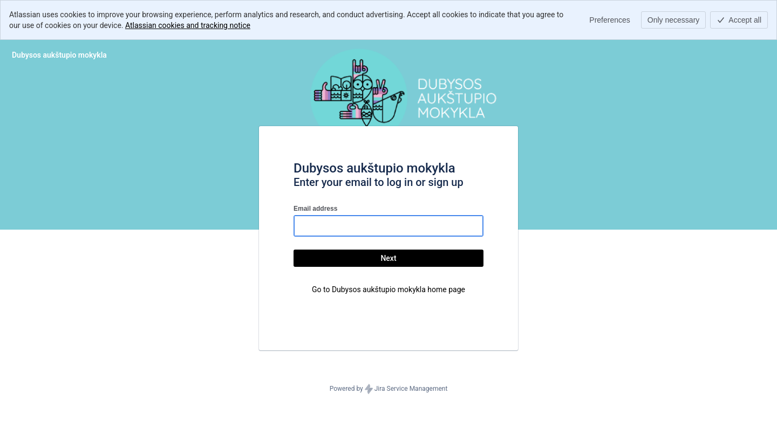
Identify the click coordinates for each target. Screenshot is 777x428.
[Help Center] (59, 55)
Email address (315, 208)
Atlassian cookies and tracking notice (187, 25)
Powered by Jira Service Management (389, 389)
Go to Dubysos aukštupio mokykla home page (388, 289)
